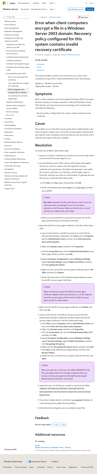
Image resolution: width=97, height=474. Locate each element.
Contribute (41, 467)
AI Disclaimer (7, 467)
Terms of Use (61, 467)
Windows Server (55, 17)
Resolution (40, 70)
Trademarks (72, 467)
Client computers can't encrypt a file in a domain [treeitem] (17, 90)
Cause (39, 67)
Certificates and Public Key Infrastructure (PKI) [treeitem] (15, 46)
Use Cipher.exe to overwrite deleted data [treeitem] (17, 97)
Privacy (49, 467)
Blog (31, 467)
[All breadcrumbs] (37, 17)
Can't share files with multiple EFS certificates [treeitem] (18, 84)
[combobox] (16, 17)
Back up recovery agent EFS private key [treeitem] (18, 78)
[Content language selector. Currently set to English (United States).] (13, 461)
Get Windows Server (76, 9)
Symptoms (40, 64)
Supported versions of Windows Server (66, 55)
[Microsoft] (4, 3)
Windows (44, 17)
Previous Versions (21, 467)
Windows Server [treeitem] (10, 21)
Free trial (90, 9)
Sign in (91, 3)
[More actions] (92, 17)
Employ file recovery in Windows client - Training (53, 447)
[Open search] (86, 3)
